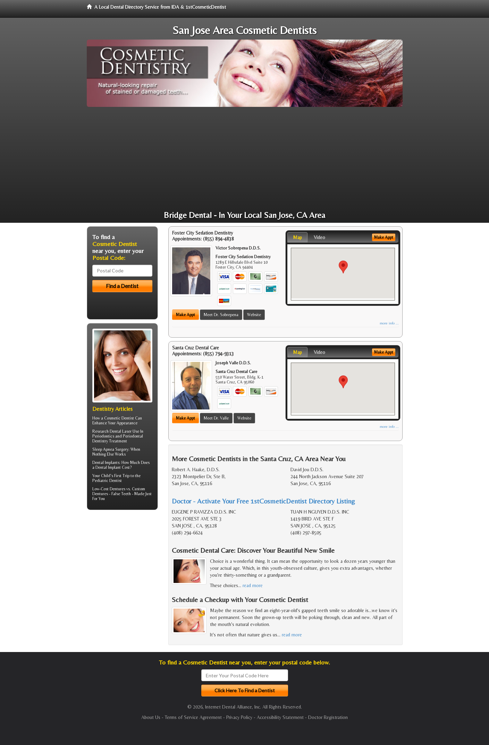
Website (254, 314)
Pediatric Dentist (107, 480)
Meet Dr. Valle (216, 418)
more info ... (389, 323)
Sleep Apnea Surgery (110, 449)
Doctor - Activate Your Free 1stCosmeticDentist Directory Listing (263, 501)
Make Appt (185, 314)
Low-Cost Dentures (108, 488)
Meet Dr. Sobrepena (221, 314)
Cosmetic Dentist (119, 418)
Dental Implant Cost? (113, 467)
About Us (150, 717)
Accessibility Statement (280, 717)
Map (297, 237)
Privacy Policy (239, 717)
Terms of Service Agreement (193, 717)
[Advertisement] (245, 159)
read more (253, 585)
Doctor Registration (328, 717)
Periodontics (103, 436)
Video (319, 237)
